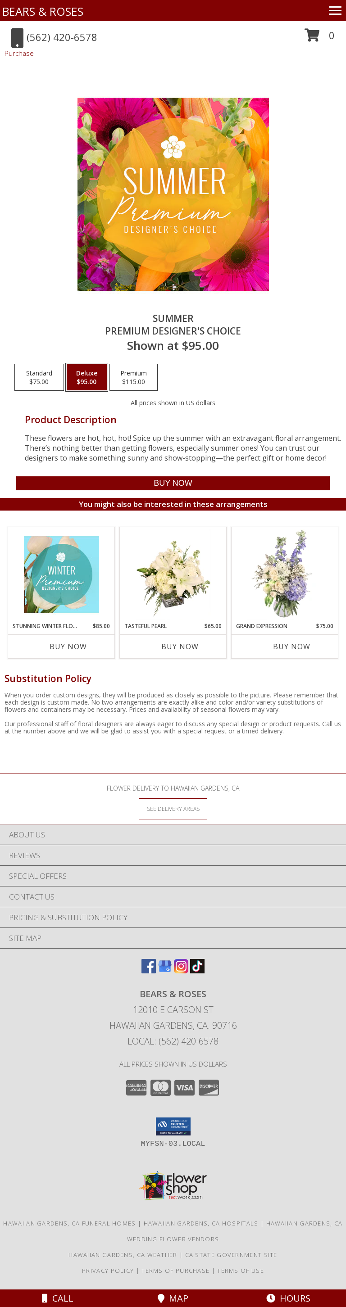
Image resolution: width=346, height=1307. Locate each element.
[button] (320, 38)
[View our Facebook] (148, 970)
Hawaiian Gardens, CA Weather (122, 1255)
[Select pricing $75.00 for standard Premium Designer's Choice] (39, 377)
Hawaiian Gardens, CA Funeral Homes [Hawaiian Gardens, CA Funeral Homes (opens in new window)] (69, 1223)
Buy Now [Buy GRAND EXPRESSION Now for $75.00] (291, 646)
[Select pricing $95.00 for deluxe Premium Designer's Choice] (87, 377)
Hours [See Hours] (288, 1298)
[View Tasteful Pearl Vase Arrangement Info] (173, 574)
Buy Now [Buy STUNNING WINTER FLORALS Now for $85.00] (68, 646)
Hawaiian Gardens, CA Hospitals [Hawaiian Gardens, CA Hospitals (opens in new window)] (201, 1223)
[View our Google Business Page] (165, 970)
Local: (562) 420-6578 (173, 1041)
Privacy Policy (108, 1270)
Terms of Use (240, 1270)
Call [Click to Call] (57, 1298)
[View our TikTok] (197, 970)
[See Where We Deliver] (173, 808)
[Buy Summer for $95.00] (173, 483)
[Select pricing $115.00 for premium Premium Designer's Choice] (133, 377)
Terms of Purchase (175, 1270)
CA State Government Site (231, 1255)
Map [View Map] (173, 1298)
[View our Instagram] (181, 970)
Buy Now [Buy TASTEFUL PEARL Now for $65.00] (180, 646)
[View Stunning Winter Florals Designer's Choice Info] (61, 574)
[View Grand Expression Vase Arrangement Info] (285, 574)
